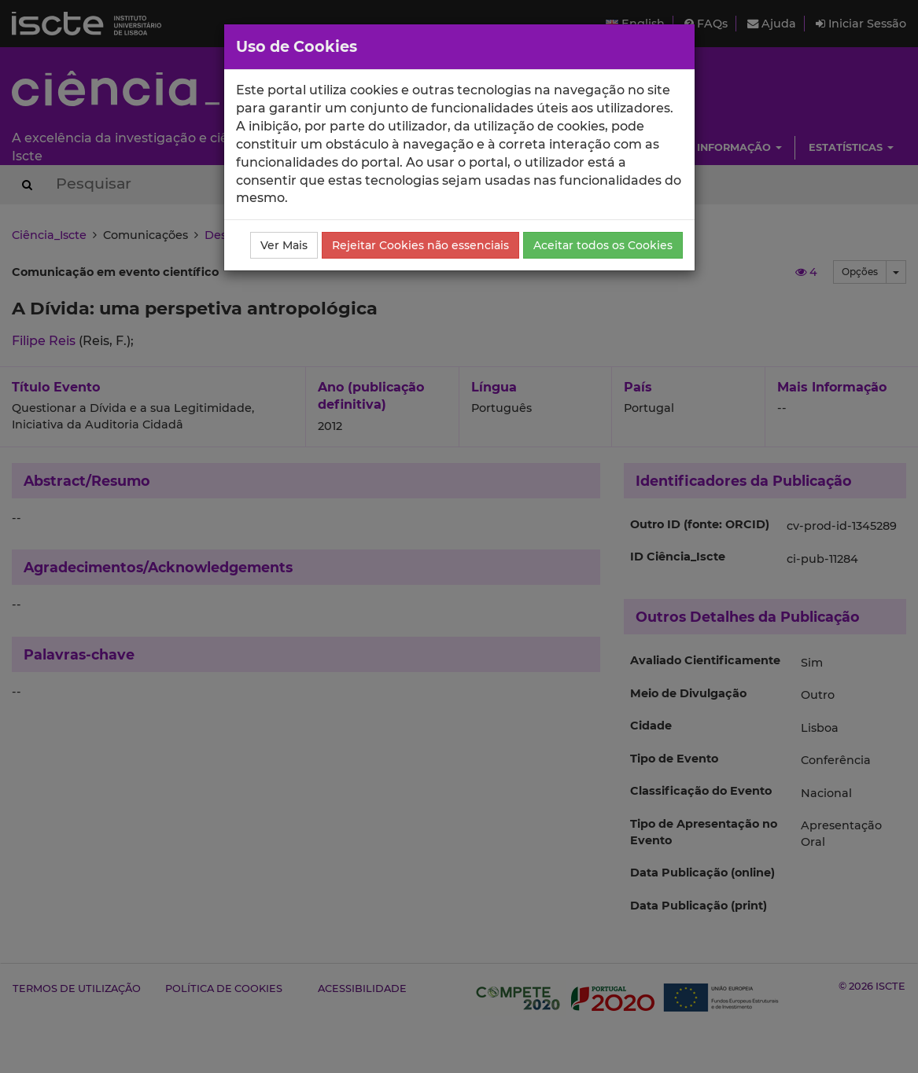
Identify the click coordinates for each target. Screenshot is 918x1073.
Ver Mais (284, 245)
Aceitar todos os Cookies (603, 245)
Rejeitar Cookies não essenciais (420, 245)
